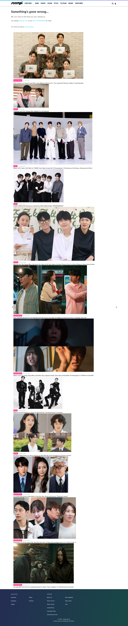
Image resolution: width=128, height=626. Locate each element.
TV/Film (16, 262)
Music (70, 3)
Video (43, 3)
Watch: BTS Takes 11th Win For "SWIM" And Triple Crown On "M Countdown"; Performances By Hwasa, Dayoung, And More (52, 168)
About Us (49, 597)
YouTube (31, 601)
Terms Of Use (50, 601)
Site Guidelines (69, 597)
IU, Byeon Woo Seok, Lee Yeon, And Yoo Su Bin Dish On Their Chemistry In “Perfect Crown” (42, 455)
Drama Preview (18, 80)
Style (56, 3)
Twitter (13, 604)
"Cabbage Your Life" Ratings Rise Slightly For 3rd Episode (31, 111)
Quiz (37, 3)
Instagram (13, 601)
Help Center (68, 601)
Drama (15, 109)
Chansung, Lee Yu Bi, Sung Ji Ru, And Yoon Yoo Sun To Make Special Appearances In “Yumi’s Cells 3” (44, 542)
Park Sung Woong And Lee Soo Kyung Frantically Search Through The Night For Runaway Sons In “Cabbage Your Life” (50, 317)
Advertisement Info (52, 614)
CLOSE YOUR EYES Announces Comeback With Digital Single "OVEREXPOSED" (38, 206)
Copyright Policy (51, 611)
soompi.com (23, 21)
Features (79, 3)
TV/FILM (63, 3)
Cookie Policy (50, 607)
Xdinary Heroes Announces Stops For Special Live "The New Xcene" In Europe (37, 412)
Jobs (66, 604)
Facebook (13, 597)
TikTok (30, 597)
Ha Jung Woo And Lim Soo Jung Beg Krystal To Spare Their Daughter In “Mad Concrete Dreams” (43, 587)
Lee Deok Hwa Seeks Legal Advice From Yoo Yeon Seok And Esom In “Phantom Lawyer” (40, 496)
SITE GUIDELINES (39, 21)
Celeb (49, 3)
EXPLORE (28, 3)
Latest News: (29, 27)
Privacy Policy (51, 604)
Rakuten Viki (67, 621)
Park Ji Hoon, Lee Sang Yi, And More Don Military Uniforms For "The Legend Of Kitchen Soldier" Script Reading (48, 83)
